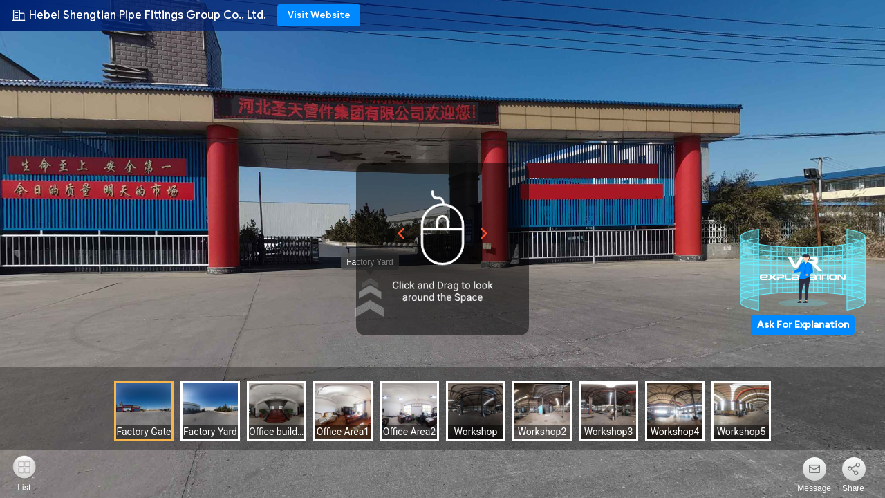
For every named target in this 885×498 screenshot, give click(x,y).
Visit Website (319, 15)
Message (814, 488)
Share (853, 488)
